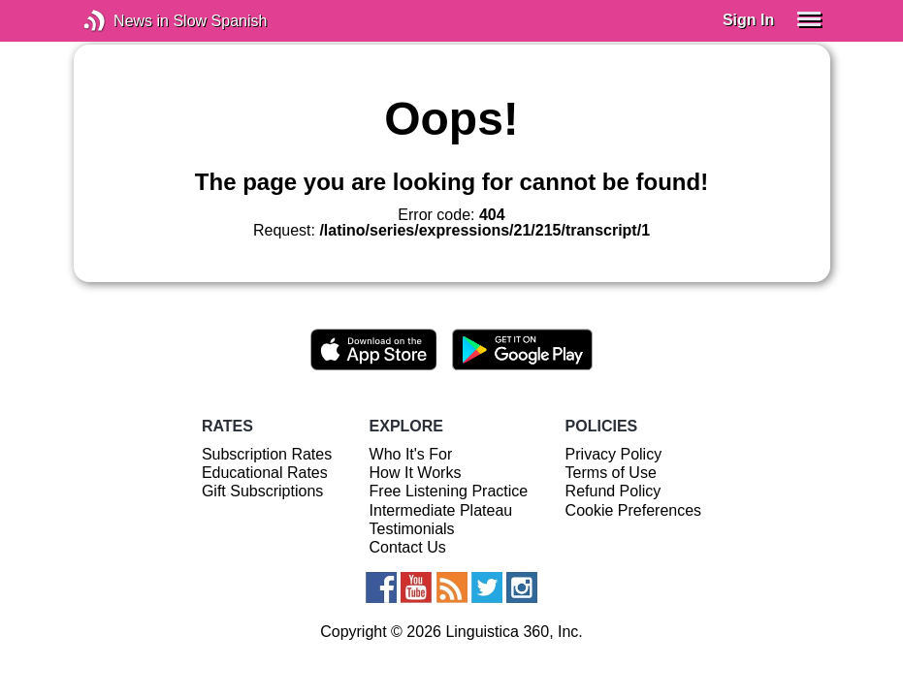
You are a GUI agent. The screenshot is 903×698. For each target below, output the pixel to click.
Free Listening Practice (449, 491)
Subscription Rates (267, 454)
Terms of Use (611, 472)
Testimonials (412, 529)
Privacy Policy (613, 454)
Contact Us (408, 547)
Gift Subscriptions (262, 491)
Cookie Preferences (633, 510)
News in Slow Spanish (123, 21)
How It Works (416, 472)
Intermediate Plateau (441, 510)
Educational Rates (265, 472)
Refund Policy (613, 491)
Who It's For (411, 454)
